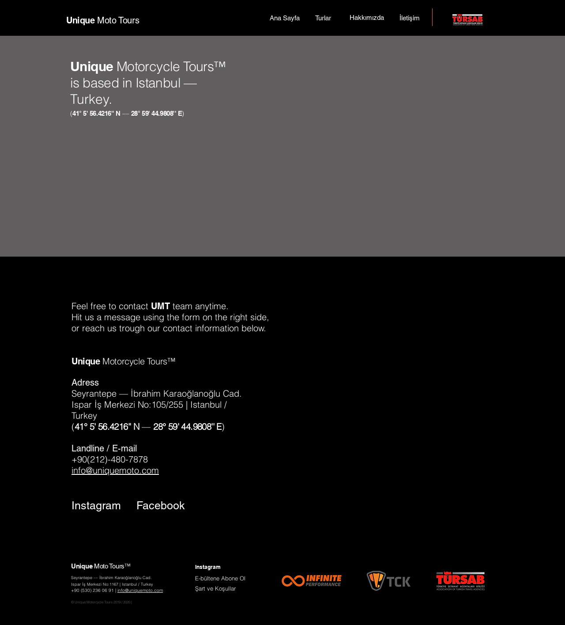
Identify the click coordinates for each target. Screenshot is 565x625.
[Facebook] (160, 505)
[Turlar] (323, 17)
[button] (220, 578)
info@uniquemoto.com (115, 470)
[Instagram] (96, 505)
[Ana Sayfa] (284, 17)
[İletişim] (410, 17)
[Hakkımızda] (367, 17)
